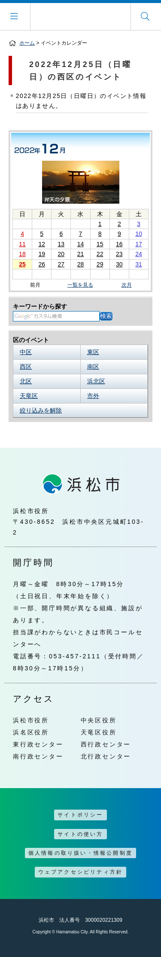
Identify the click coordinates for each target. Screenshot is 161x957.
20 (61, 254)
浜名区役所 (31, 732)
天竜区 (29, 395)
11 (22, 244)
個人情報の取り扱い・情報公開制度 (80, 853)
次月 (127, 285)
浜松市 (81, 16)
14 (80, 244)
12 (41, 244)
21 (80, 254)
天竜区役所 (99, 732)
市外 (93, 395)
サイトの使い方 (80, 834)
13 (61, 244)
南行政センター (38, 756)
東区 (93, 352)
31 (138, 264)
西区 (26, 366)
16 (119, 244)
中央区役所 (99, 720)
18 (22, 254)
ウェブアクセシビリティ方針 (80, 872)
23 (119, 254)
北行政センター (106, 756)
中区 (26, 352)
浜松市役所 (31, 720)
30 (119, 264)
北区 (26, 381)
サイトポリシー (80, 815)
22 (100, 254)
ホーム (27, 43)
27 (61, 264)
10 (138, 233)
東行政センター (38, 744)
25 (22, 264)
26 (41, 264)
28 (80, 264)
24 (138, 254)
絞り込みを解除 (41, 410)
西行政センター (106, 744)
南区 (93, 366)
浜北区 (96, 381)
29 (100, 264)
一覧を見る (80, 285)
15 (100, 244)
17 (138, 244)
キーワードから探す (40, 306)
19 (41, 254)
